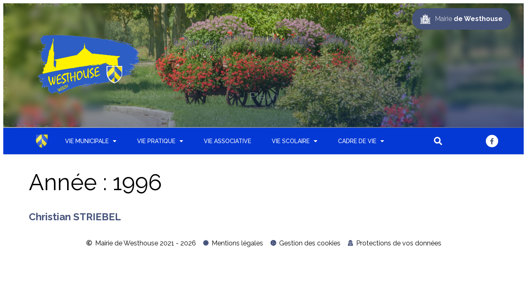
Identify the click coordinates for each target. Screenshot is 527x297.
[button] (438, 141)
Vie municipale (91, 141)
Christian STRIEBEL (75, 217)
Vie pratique (160, 141)
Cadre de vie (361, 141)
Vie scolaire (294, 141)
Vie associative (227, 141)
